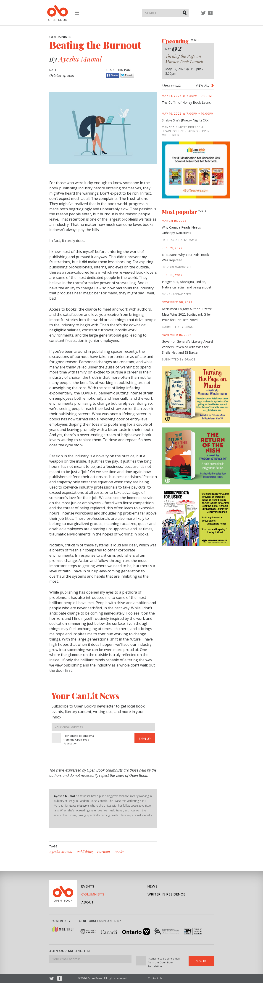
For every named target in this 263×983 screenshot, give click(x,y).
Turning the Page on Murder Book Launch (184, 59)
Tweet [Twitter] (127, 75)
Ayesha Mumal (80, 58)
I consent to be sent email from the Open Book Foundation (79, 739)
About (87, 902)
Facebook (59, 978)
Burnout (103, 851)
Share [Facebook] (112, 75)
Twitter (51, 978)
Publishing (84, 851)
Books (119, 851)
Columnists (93, 894)
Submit (185, 12)
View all (202, 85)
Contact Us (155, 978)
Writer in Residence (166, 894)
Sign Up (145, 738)
